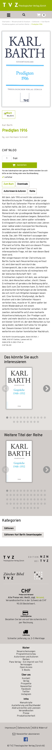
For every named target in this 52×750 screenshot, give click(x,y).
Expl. (15, 158)
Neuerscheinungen (26, 651)
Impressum (10, 728)
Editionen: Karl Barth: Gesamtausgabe (23, 534)
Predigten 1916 (36, 24)
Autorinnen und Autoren (26, 657)
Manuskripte (26, 702)
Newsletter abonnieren (26, 734)
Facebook (26, 689)
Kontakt (26, 678)
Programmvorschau (26, 654)
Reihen (26, 659)
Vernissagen (26, 664)
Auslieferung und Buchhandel (26, 705)
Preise (26, 713)
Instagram (26, 694)
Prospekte (26, 683)
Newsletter (26, 686)
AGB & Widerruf (39, 728)
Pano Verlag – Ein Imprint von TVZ (26, 662)
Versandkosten (26, 710)
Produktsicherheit (26, 716)
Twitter (26, 691)
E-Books (26, 670)
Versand (40, 597)
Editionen (9, 528)
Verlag (26, 681)
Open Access (26, 667)
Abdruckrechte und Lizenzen (26, 708)
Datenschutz (24, 728)
